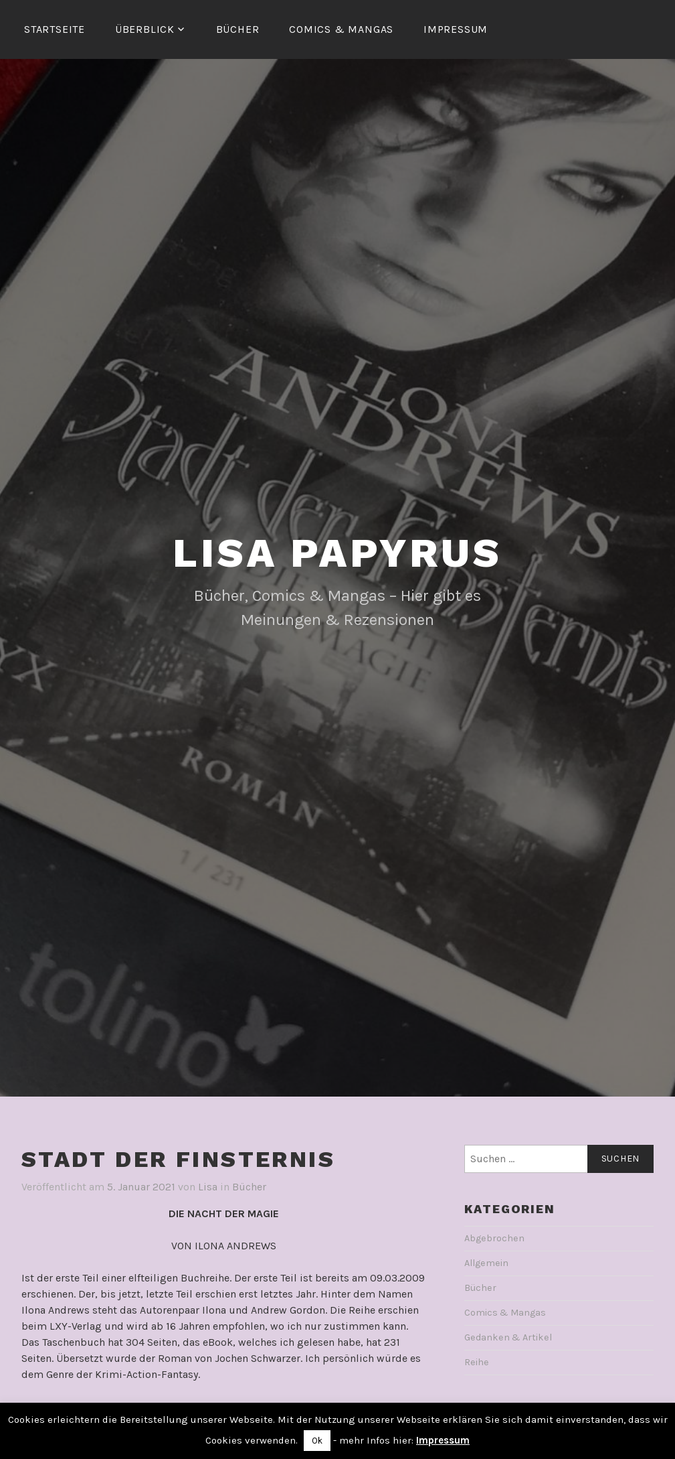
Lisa (207, 1186)
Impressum (455, 29)
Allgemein (486, 1263)
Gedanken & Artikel (508, 1337)
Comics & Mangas (341, 29)
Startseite (54, 29)
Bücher (238, 29)
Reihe (476, 1362)
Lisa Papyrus (337, 553)
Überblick (145, 29)
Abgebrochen (494, 1238)
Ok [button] (317, 1441)
